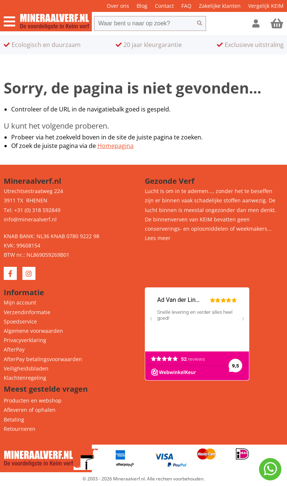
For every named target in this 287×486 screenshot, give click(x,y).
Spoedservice (20, 321)
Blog (142, 5)
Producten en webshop (33, 400)
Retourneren (19, 428)
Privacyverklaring (25, 340)
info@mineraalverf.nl (30, 219)
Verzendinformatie (27, 312)
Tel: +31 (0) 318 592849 (32, 210)
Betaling (14, 419)
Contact (164, 5)
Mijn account (20, 302)
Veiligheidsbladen (26, 368)
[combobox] (143, 23)
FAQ (186, 5)
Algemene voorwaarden (33, 330)
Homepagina (115, 146)
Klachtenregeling (25, 377)
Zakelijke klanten (220, 5)
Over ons (118, 5)
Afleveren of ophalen (30, 409)
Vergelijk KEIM (266, 5)
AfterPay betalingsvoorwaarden (43, 359)
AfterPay (14, 349)
